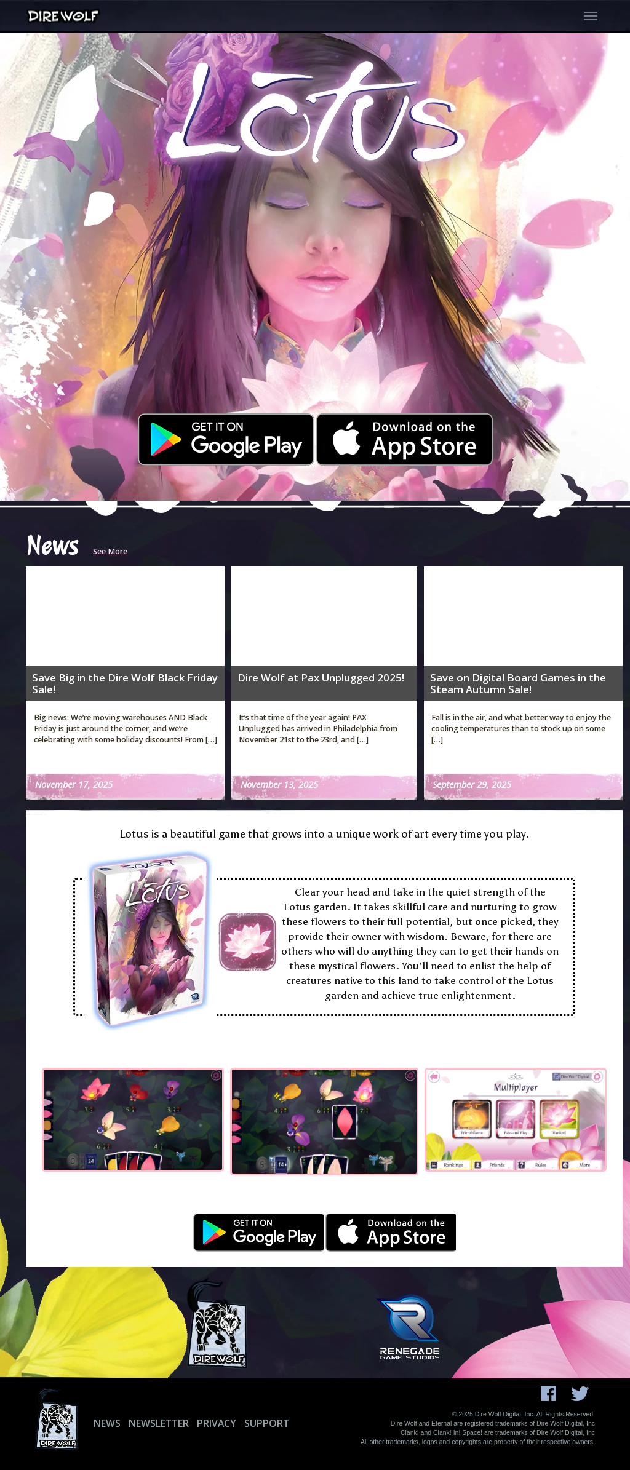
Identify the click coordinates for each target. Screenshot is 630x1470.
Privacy (216, 1423)
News (107, 1423)
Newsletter (159, 1423)
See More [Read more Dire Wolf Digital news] (110, 551)
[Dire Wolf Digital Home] (65, 16)
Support (266, 1423)
